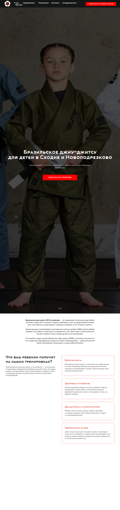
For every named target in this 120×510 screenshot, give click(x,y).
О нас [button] (16, 3)
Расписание (44, 3)
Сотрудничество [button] (69, 3)
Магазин (18, 5)
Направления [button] (29, 3)
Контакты (55, 3)
